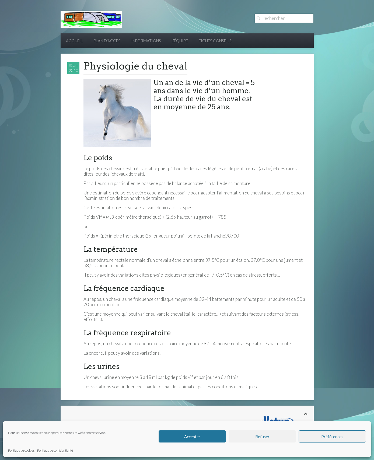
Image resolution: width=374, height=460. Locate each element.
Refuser (262, 436)
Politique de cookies (21, 450)
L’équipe (180, 40)
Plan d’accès (106, 40)
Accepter (192, 436)
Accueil (74, 40)
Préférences (332, 436)
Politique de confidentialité (55, 450)
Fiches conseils (215, 40)
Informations (146, 40)
